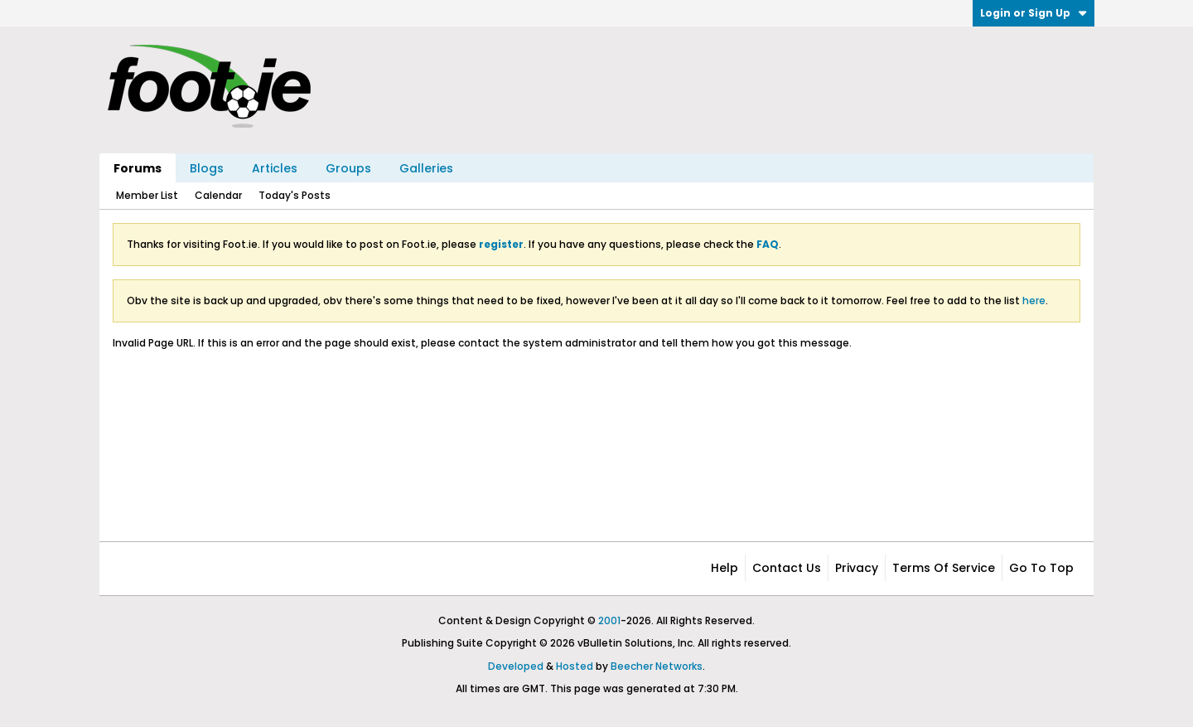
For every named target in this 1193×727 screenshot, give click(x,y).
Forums (138, 168)
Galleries (426, 168)
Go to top (1041, 568)
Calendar (218, 195)
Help (724, 568)
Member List (147, 195)
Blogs (207, 168)
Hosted (574, 666)
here (1034, 300)
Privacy (856, 568)
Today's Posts (294, 195)
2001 (609, 620)
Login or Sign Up (1033, 13)
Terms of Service (943, 568)
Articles (274, 168)
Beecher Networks (657, 666)
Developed (515, 666)
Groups (348, 168)
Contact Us (786, 568)
